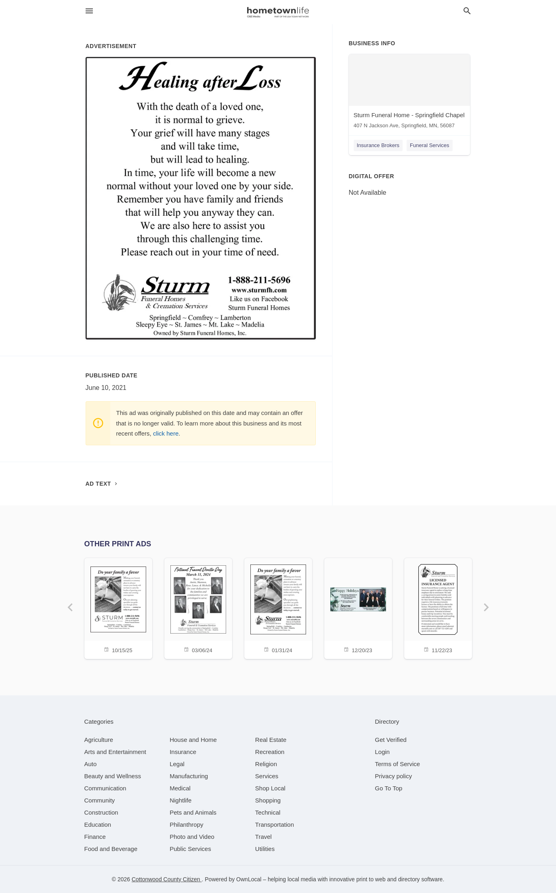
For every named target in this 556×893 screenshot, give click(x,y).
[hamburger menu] (89, 11)
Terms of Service (397, 763)
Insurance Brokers (378, 145)
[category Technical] (268, 812)
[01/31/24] (278, 608)
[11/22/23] (438, 608)
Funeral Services (429, 145)
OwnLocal (248, 879)
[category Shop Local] (270, 788)
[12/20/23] (358, 608)
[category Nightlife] (180, 800)
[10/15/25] (118, 608)
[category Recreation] (270, 751)
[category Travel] (263, 836)
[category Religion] (266, 763)
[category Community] (99, 800)
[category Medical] (180, 788)
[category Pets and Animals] (193, 812)
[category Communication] (105, 788)
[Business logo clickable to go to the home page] (278, 12)
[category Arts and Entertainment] (115, 751)
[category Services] (267, 776)
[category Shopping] (268, 800)
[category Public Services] (190, 848)
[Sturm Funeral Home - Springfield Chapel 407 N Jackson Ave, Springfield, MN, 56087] (409, 93)
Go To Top (389, 788)
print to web (370, 879)
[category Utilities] (265, 848)
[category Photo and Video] (192, 836)
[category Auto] (90, 763)
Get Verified (391, 739)
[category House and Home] (193, 739)
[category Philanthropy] (186, 824)
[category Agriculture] (98, 739)
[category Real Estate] (271, 739)
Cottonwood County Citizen (167, 879)
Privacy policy (393, 776)
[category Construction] (101, 812)
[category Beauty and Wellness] (112, 776)
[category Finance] (95, 836)
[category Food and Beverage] (111, 848)
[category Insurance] (183, 751)
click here (165, 433)
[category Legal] (177, 763)
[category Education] (97, 824)
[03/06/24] (198, 608)
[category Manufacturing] (189, 776)
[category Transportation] (274, 824)
